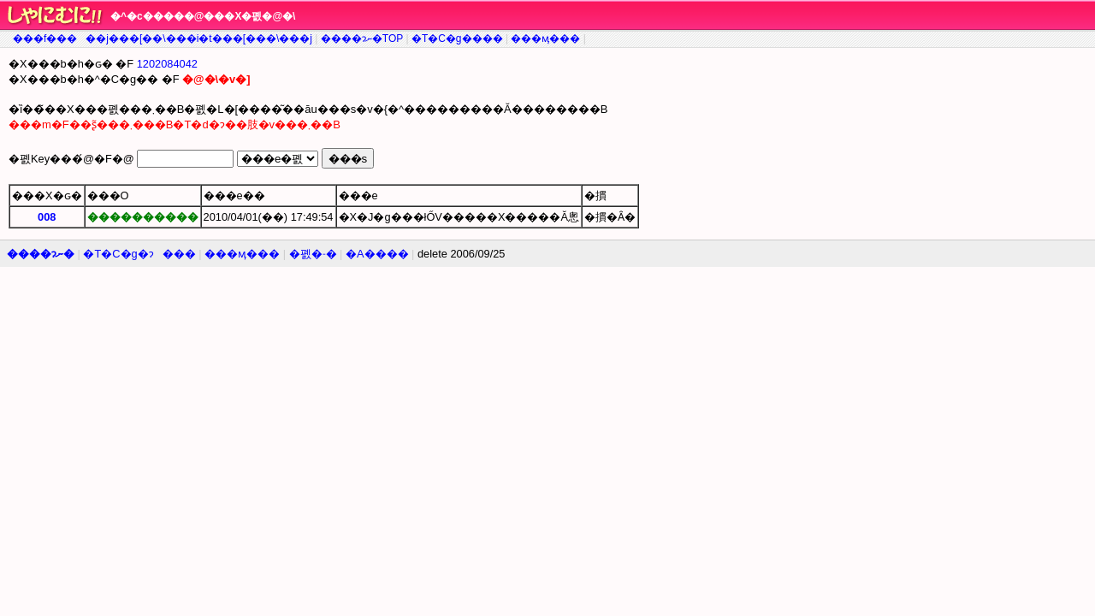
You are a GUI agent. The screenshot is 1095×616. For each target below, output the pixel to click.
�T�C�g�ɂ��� (139, 253)
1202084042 (167, 63)
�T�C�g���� (457, 38)
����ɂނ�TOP (362, 38)
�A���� (377, 253)
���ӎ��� (545, 38)
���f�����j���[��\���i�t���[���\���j (162, 38)
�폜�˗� (313, 253)
